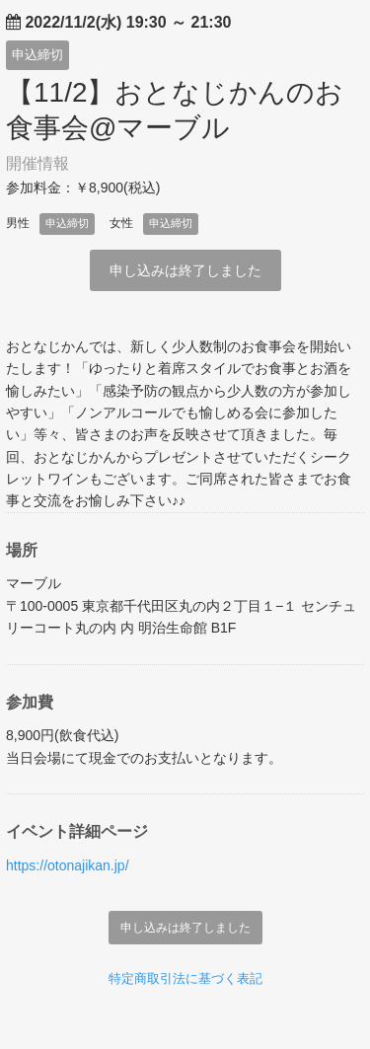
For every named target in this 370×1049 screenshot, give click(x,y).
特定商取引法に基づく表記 (185, 978)
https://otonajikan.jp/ (67, 865)
